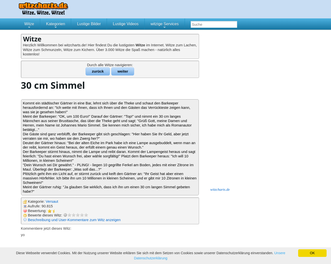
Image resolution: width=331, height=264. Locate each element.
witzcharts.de (220, 189)
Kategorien (55, 26)
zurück (97, 71)
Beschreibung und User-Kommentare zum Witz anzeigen (74, 220)
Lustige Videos (126, 24)
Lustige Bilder (89, 24)
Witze (29, 26)
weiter (122, 71)
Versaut (52, 201)
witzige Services (165, 26)
